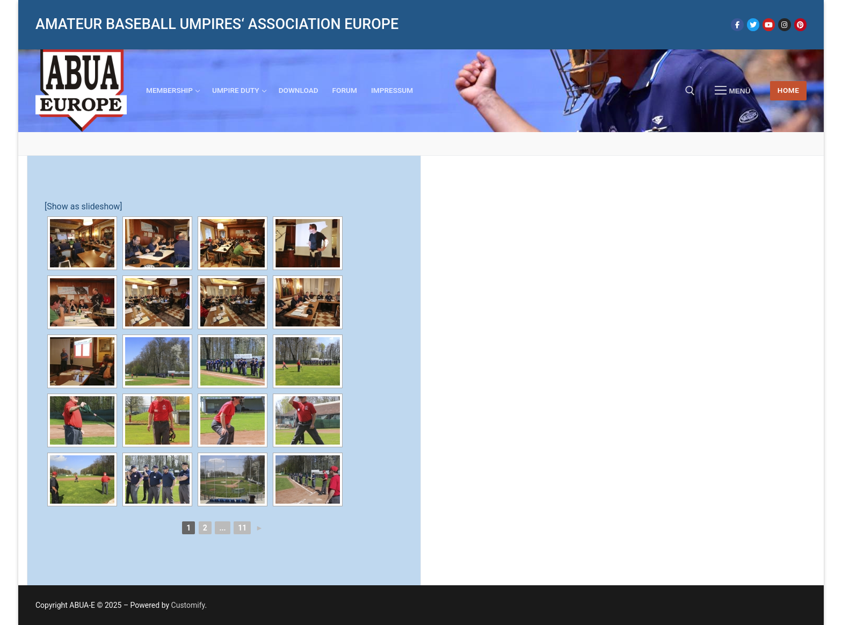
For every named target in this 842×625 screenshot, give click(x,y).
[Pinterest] (800, 24)
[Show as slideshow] (83, 206)
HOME (789, 90)
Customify (188, 605)
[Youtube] (769, 24)
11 (242, 528)
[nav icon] (732, 90)
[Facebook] (737, 24)
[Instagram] (784, 24)
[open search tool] (690, 91)
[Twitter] (753, 24)
